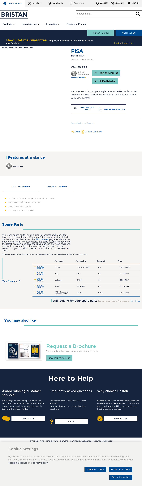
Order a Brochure (93, 132)
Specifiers (77, 3)
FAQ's (71, 421)
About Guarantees (78, 77)
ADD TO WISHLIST (106, 73)
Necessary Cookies (120, 469)
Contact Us (129, 33)
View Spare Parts (113, 110)
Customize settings (120, 477)
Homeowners (12, 3)
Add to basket (40, 267)
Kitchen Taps (52, 441)
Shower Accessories (103, 441)
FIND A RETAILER (105, 81)
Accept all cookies (95, 469)
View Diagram (9, 281)
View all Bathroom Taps (81, 123)
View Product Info (88, 109)
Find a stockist (100, 33)
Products (9, 24)
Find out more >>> (124, 43)
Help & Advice (30, 24)
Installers (34, 3)
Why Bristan (120, 419)
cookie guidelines (17, 463)
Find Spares (42, 239)
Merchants (55, 3)
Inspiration (53, 24)
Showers (64, 441)
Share (77, 132)
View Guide (135, 301)
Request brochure (59, 358)
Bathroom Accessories (80, 441)
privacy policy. (40, 463)
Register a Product (76, 24)
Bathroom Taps (37, 441)
